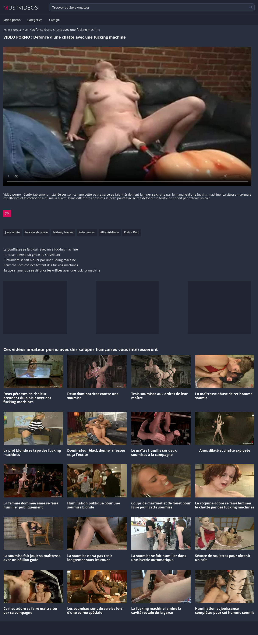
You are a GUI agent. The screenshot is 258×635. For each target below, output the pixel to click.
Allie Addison (109, 232)
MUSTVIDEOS (20, 7)
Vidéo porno (12, 19)
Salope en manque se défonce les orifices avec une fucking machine (51, 270)
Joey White (12, 232)
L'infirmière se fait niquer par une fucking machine (39, 260)
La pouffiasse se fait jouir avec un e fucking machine (40, 249)
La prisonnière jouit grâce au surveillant (31, 255)
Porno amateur (12, 30)
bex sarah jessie (36, 232)
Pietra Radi (131, 232)
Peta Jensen (87, 232)
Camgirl (54, 19)
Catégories (34, 19)
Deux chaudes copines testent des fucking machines (40, 265)
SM (26, 30)
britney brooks (63, 232)
